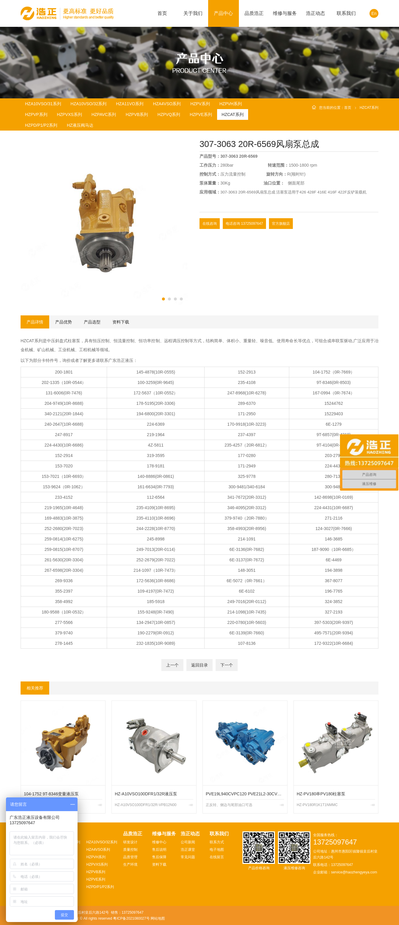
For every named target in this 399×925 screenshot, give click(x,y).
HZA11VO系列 (129, 103)
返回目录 (199, 665)
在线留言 (217, 857)
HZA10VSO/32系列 (89, 103)
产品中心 (223, 13)
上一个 (172, 665)
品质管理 (130, 857)
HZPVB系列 (137, 114)
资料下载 (159, 864)
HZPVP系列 (36, 114)
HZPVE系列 (201, 114)
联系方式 (217, 842)
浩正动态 (315, 13)
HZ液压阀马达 (80, 125)
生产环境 (130, 864)
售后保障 (159, 857)
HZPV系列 (200, 103)
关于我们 (192, 13)
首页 (162, 13)
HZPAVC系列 (104, 114)
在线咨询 (209, 223)
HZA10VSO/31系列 (43, 103)
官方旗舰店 (281, 223)
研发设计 (130, 842)
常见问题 (188, 857)
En (373, 13)
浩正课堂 (188, 849)
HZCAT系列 (233, 114)
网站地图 (158, 918)
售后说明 (159, 849)
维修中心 (159, 842)
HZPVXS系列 (69, 114)
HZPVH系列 (230, 103)
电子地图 (217, 849)
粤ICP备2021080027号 (131, 918)
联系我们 (346, 13)
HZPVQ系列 (168, 114)
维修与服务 (285, 13)
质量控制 (130, 849)
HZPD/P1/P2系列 (41, 125)
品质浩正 (254, 13)
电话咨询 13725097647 (244, 223)
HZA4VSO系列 (167, 103)
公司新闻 (188, 842)
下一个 (226, 665)
